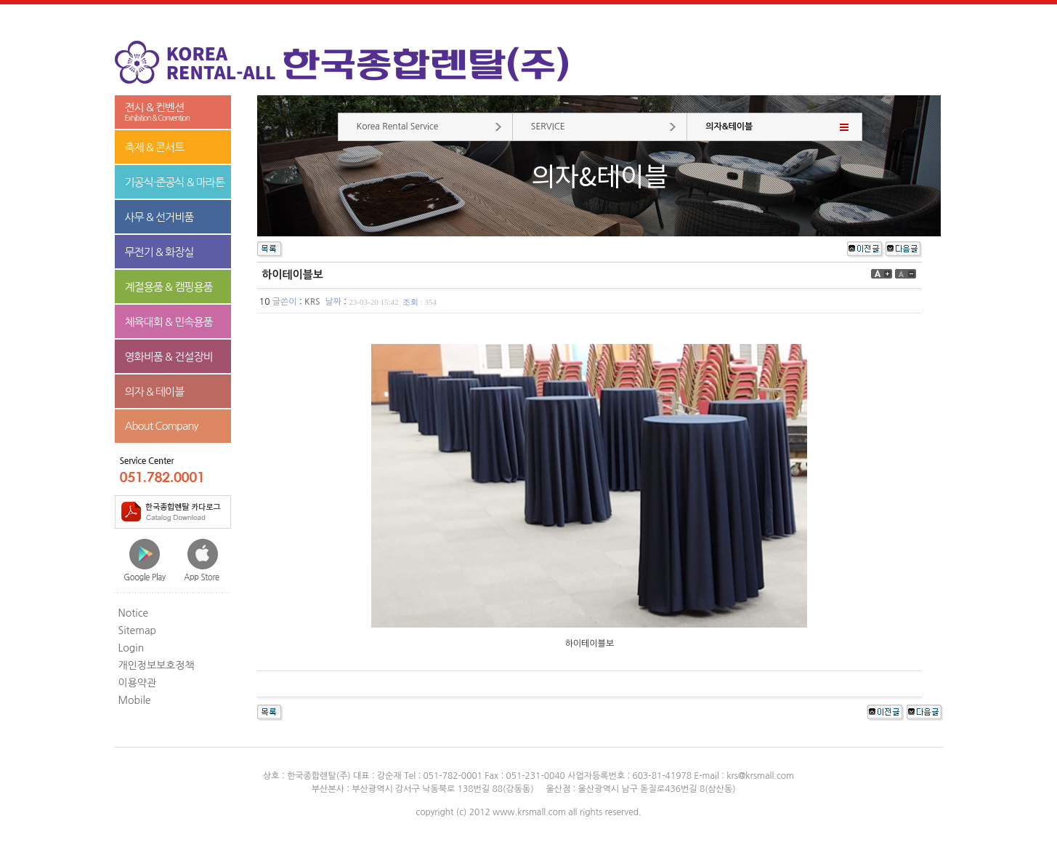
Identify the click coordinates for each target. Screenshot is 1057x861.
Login (131, 648)
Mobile (134, 700)
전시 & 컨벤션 (173, 112)
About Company (161, 425)
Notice (133, 613)
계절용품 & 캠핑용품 (169, 286)
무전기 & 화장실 (159, 252)
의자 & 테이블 (155, 391)
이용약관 (137, 683)
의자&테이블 (729, 126)
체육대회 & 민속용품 (169, 321)
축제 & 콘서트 (155, 147)
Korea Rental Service (398, 126)
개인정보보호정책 (156, 665)
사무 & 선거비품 (159, 217)
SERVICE (548, 126)
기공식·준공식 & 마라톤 (175, 182)
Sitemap (137, 630)
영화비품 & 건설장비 (169, 356)
